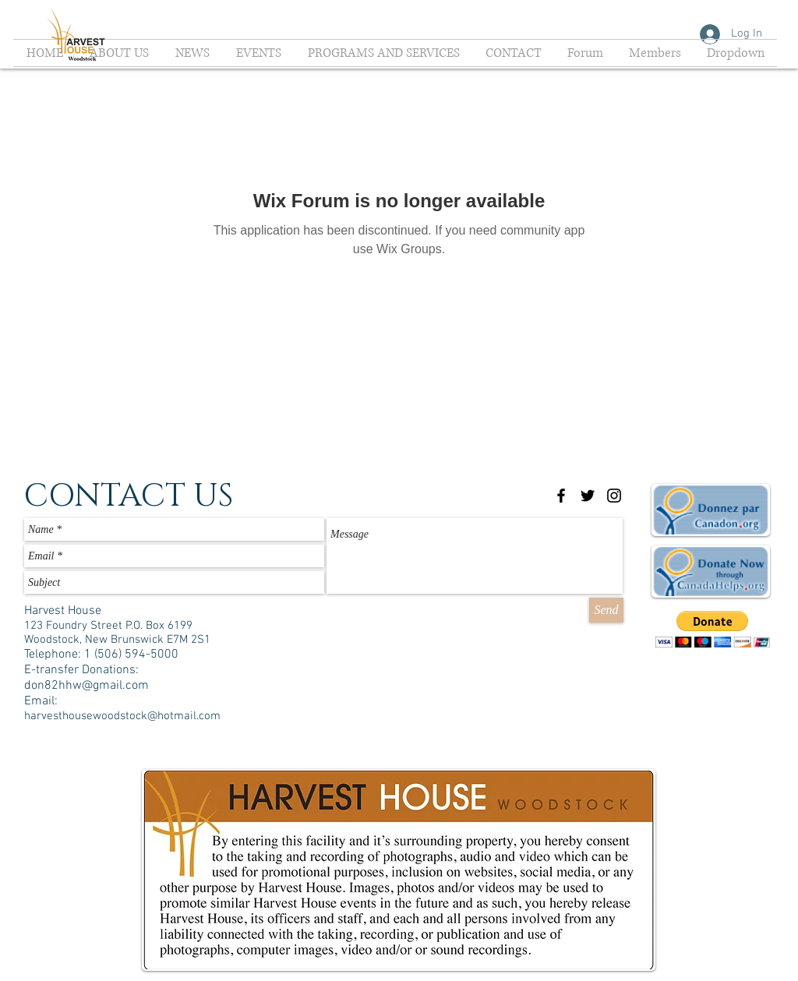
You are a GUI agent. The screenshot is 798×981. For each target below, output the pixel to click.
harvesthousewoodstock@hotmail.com (122, 716)
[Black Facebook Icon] (561, 495)
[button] (712, 629)
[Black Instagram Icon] (614, 495)
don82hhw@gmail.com (86, 685)
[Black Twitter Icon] (587, 495)
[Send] (606, 610)
